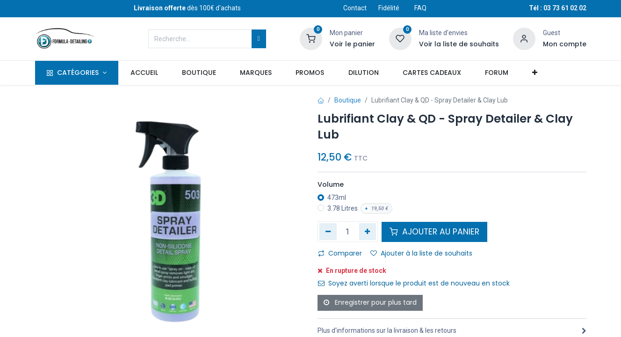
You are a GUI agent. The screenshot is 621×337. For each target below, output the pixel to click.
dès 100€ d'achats (187, 8)
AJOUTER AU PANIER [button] (434, 231)
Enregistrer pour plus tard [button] (370, 302)
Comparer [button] (340, 253)
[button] (534, 73)
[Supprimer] (328, 231)
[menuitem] (144, 73)
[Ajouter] (367, 231)
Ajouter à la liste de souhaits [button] (421, 253)
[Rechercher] (259, 38)
